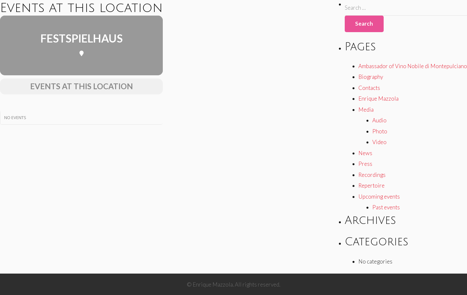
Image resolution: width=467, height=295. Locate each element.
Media (366, 109)
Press (365, 163)
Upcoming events (379, 196)
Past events (386, 207)
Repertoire (371, 185)
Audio (379, 120)
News (365, 153)
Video (379, 142)
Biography (370, 76)
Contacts (369, 87)
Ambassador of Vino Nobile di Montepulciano (412, 66)
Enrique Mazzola (378, 98)
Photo (379, 131)
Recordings (372, 174)
